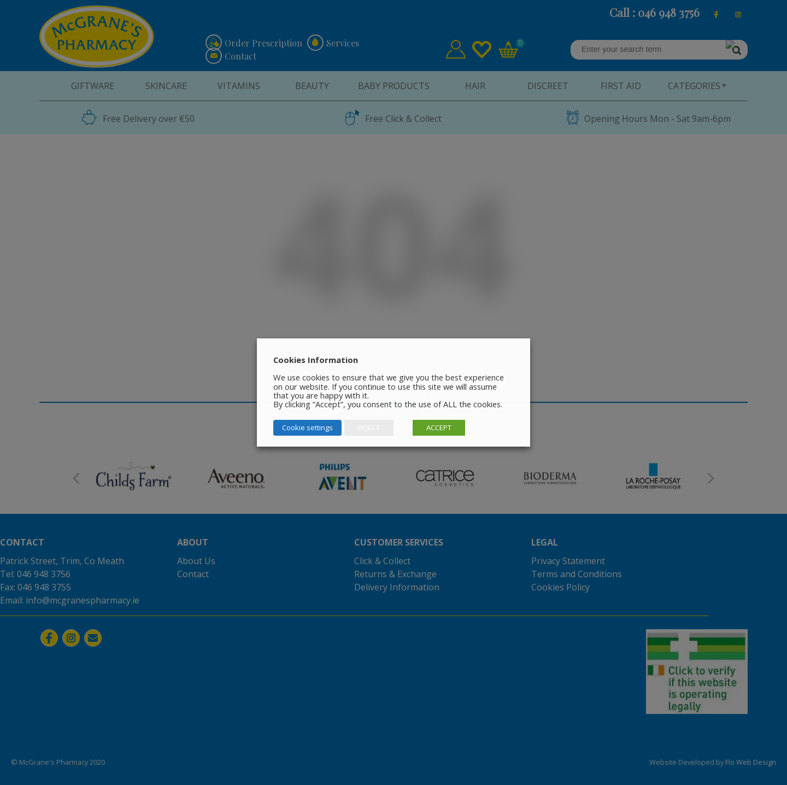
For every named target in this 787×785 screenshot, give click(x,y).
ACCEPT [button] (438, 427)
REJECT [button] (369, 427)
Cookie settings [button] (307, 427)
